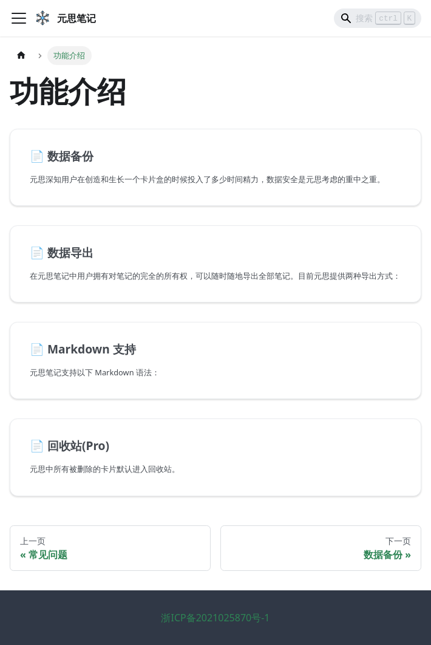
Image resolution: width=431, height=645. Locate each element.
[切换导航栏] (19, 18)
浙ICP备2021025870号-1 (215, 617)
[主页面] (21, 55)
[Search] (377, 18)
